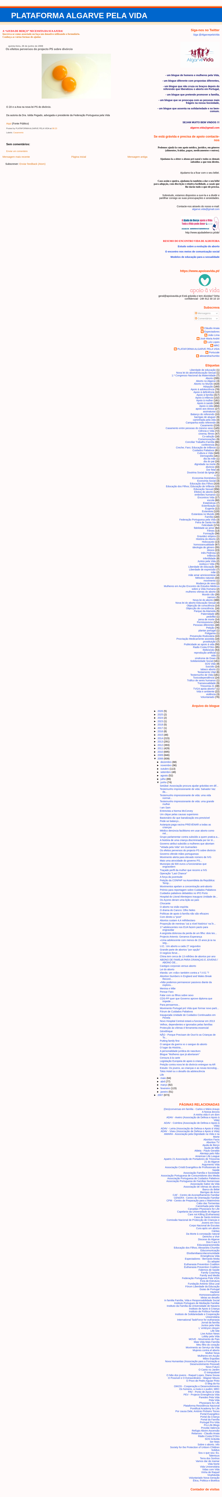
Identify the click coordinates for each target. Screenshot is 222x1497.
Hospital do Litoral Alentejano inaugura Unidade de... (189, 896)
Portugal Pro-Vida (210, 1422)
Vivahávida (213, 1475)
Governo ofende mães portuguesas (179, 853)
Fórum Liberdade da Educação (202, 1286)
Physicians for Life (209, 1403)
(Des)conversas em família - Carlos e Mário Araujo (192, 1109)
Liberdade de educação (201, 566)
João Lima (213, 335)
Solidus (215, 1450)
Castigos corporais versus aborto (178, 966)
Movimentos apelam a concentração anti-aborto (186, 886)
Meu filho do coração (207, 1344)
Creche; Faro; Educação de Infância (196, 447)
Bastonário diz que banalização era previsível (185, 817)
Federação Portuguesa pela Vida (197, 519)
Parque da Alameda (205, 611)
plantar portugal (207, 630)
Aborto (209, 378)
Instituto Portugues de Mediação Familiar (197, 1303)
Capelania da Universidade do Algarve (198, 1211)
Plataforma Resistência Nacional (201, 1405)
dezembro (166, 762)
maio (163, 1078)
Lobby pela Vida (211, 1336)
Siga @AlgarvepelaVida (206, 34)
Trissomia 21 (207, 686)
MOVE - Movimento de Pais (204, 1339)
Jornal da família (210, 1322)
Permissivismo (205, 622)
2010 (160, 751)
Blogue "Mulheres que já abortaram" (180, 1054)
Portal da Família (210, 1419)
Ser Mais (215, 1441)
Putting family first (170, 1040)
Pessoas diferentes (203, 625)
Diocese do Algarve (209, 1239)
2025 (160, 714)
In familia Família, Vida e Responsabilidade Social (191, 1300)
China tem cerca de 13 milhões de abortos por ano (188, 956)
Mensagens (203, 313)
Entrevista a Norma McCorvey (176, 810)
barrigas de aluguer (205, 417)
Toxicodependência (203, 677)
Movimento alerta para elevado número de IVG (185, 857)
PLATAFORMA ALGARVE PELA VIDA (79, 15)
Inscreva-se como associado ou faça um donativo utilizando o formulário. (41, 34)
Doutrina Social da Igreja (200, 472)
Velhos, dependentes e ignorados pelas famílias (186, 1024)
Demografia (206, 455)
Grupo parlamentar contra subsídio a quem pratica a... (189, 836)
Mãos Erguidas (211, 1358)
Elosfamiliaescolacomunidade (203, 1253)
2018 (160, 724)
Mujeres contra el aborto (206, 1350)
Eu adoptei (214, 1261)
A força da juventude (171, 877)
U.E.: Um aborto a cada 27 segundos (180, 946)
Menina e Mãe (168, 988)
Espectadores (212, 331)
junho (163, 782)
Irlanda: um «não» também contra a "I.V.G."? (184, 972)
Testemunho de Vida (201, 674)
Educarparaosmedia (208, 1245)
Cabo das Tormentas (208, 1203)
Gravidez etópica (206, 536)
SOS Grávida (212, 1439)
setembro (166, 772)
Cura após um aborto (208, 1228)
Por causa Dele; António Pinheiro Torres (197, 1411)
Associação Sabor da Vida (204, 1184)
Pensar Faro (167, 991)
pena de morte (206, 619)
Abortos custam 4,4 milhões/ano (177, 920)
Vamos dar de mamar (208, 1461)
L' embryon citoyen (209, 1328)
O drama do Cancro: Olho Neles (177, 910)
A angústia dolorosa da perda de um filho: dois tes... (188, 933)
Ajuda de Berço (210, 1145)
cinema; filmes (206, 433)
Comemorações (207, 439)
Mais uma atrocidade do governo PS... (181, 860)
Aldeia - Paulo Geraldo (206, 1150)
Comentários (203, 318)
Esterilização (209, 505)
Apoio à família (205, 394)
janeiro (164, 1091)
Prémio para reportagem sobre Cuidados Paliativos (188, 889)
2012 (160, 745)
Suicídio (210, 666)
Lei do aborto (167, 969)
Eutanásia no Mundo (202, 514)
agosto (164, 775)
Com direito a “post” (171, 917)
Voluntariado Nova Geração (204, 1477)
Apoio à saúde (205, 403)
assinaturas (209, 411)
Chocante (165, 903)
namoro (211, 597)
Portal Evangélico (210, 1414)
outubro (165, 768)
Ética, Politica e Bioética (206, 1480)
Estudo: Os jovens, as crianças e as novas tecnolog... (189, 1068)
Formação (208, 533)
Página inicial (78, 156)
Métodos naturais (204, 577)
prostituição (209, 641)
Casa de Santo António (207, 1217)
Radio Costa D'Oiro (203, 647)
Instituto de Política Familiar (204, 1311)
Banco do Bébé (210, 1189)
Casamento (18, 133)
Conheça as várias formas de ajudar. (21, 37)
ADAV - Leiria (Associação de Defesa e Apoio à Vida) (190, 1128)
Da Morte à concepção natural (202, 1233)
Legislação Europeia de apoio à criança (181, 1061)
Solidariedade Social (201, 661)
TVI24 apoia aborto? (204, 688)
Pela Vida (214, 1400)
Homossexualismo (209, 1294)
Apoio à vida (206, 406)
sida (213, 655)
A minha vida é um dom (207, 1114)
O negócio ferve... (170, 953)
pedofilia (211, 616)
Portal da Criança (210, 1416)
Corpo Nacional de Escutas (204, 1225)
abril (163, 1081)
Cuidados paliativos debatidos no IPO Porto (184, 893)
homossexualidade (204, 544)
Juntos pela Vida (206, 561)
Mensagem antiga (137, 156)
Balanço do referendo (202, 414)
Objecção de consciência (200, 605)
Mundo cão (208, 594)
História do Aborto (206, 539)
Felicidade (207, 525)
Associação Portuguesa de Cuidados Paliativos (193, 1178)
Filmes (210, 530)
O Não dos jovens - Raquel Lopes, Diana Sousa (193, 1375)
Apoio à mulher (204, 400)
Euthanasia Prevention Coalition (201, 1264)
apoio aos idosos (205, 408)
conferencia (208, 444)
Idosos (210, 550)
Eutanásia (207, 511)
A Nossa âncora (210, 1111)
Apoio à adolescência (203, 389)
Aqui (9, 123)
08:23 (54, 128)
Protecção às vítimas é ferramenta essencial (184, 1027)
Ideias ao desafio (210, 1297)
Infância (211, 555)
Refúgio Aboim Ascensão (206, 1430)
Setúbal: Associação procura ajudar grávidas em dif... (189, 785)
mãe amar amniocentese (202, 575)
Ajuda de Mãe (212, 1147)
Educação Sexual (203, 489)
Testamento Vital (206, 672)
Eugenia (209, 508)
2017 (160, 728)
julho (163, 779)
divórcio (210, 467)
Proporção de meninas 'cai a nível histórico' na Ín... (188, 923)
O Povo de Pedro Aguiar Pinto (203, 1380)
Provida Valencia (210, 1427)
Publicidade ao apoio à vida (199, 644)
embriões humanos (205, 494)
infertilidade (209, 558)
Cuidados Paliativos (203, 450)
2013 (160, 741)
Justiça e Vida (206, 564)
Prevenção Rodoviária (202, 636)
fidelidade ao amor (204, 528)
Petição (210, 627)
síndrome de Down (205, 658)
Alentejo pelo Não (209, 1153)
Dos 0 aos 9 (213, 1242)
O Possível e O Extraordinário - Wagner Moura (193, 1378)
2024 (160, 717)
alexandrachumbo (209, 355)
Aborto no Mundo (203, 383)
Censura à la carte (170, 1057)
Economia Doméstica (204, 478)
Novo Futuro (213, 1366)
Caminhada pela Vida (208, 1206)
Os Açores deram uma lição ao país (179, 900)
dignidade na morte (205, 464)
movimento (210, 580)
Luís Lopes (213, 342)
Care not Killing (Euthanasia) (204, 1214)
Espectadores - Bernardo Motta (202, 1258)
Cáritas (215, 1231)
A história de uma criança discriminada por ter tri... (187, 840)
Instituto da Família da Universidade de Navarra (193, 1306)
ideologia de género (203, 547)
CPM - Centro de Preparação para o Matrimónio (193, 1200)
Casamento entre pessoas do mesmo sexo (189, 428)
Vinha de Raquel (210, 1472)
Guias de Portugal (210, 1289)
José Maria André (210, 338)
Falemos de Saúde (209, 1269)
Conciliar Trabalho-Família (199, 442)
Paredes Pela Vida (209, 1397)
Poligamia (210, 633)
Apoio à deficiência (204, 392)
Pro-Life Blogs (211, 1425)
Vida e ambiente (206, 691)
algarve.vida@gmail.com (206, 209)
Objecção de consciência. (200, 608)
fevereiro (165, 1088)
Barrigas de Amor (210, 1192)
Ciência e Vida (206, 431)
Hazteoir (214, 1292)
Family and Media (209, 1275)
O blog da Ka (212, 1383)
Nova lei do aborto (203, 600)
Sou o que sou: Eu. (208, 1452)
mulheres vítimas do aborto (201, 591)
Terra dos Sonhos (210, 1458)
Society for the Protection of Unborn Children (195, 1447)
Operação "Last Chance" (173, 873)
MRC (217, 345)
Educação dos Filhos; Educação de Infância (190, 486)
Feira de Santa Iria (205, 522)
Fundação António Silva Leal (204, 1283)
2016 (160, 731)
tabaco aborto (208, 669)
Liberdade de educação (203, 370)
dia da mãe (209, 458)
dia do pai (209, 461)
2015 (160, 734)
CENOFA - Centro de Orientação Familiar (196, 1197)
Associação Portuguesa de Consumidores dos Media (190, 1175)
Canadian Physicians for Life (204, 1208)
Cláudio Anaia (212, 328)
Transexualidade (206, 683)
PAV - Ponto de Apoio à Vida (203, 1391)
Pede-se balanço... (170, 821)
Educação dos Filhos (201, 483)
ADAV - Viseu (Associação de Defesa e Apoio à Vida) (190, 1131)
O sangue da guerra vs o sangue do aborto (183, 1044)
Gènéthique (166, 1031)
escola (211, 500)
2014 (160, 738)
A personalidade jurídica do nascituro (180, 1051)
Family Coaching (210, 1272)
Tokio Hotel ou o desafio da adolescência (182, 1071)
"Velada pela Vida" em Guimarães (178, 847)
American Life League (207, 1156)
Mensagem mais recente (16, 156)
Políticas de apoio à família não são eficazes (184, 913)
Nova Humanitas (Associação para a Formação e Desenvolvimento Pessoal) (192, 1362)
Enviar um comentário (17, 151)
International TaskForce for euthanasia (198, 1319)
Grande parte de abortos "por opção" (180, 949)
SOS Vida (210, 663)
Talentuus (214, 1455)
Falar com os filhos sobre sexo (177, 995)
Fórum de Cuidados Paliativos (176, 1011)
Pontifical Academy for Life (204, 1408)
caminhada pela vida (204, 419)
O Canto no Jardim (209, 1369)
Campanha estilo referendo (201, 422)
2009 (160, 755)
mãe (213, 572)
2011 (160, 748)
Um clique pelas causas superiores (179, 814)
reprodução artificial (205, 652)
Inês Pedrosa (208, 552)
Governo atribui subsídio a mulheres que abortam (187, 843)
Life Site (215, 1330)
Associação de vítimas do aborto (201, 1186)
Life (162, 1074)
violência (211, 694)
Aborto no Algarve (206, 381)
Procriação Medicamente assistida (195, 638)
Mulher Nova (212, 1353)
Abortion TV (213, 1142)
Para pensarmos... (170, 1004)
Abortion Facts (211, 1139)
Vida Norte (214, 1464)
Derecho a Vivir (211, 1236)
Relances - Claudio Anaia (205, 1433)
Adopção (208, 386)
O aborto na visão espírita (174, 906)
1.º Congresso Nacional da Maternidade (194, 375)
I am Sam (165, 807)
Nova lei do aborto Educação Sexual (196, 372)
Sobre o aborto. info (208, 1444)
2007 (160, 1095)
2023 (160, 721)
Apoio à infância (204, 397)
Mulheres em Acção (209, 1355)
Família (209, 516)
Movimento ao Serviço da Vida (203, 1347)
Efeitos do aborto (203, 492)
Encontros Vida (206, 497)
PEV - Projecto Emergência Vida (201, 1394)
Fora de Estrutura (210, 1281)
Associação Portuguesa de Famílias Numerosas (192, 1181)
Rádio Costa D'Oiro (208, 1436)
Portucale (214, 352)
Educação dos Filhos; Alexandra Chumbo (196, 1247)
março (164, 1084)
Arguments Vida (211, 1164)
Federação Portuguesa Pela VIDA (200, 1278)
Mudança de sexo (206, 583)
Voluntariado (207, 697)
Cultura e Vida (205, 453)
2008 (160, 758)
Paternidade (207, 613)
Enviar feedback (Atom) (32, 164)
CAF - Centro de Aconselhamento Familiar (196, 1195)
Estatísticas (209, 503)
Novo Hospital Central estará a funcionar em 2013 (187, 1021)
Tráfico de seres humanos (201, 680)
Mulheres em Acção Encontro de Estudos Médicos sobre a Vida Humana (192, 587)
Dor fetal (211, 469)
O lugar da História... (171, 1047)
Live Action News (209, 1333)
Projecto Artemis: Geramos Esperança (181, 936)
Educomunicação (209, 1250)
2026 (160, 711)
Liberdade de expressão (202, 569)
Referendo (208, 650)
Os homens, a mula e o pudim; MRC (199, 1389)
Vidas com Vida (210, 1469)
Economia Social (206, 480)
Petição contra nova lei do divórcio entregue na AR (188, 1064)
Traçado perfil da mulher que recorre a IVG (183, 870)
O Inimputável (212, 1372)
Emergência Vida (210, 1256)
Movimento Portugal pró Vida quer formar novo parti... (189, 1008)
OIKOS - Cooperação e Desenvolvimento (197, 1386)
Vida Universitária (209, 1466)
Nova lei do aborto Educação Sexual (196, 602)
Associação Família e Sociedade (201, 1172)
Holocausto (208, 541)
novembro (166, 765)
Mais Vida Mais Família (206, 1342)
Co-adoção (208, 436)
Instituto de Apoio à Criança (204, 1308)
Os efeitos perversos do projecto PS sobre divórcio (39, 49)
